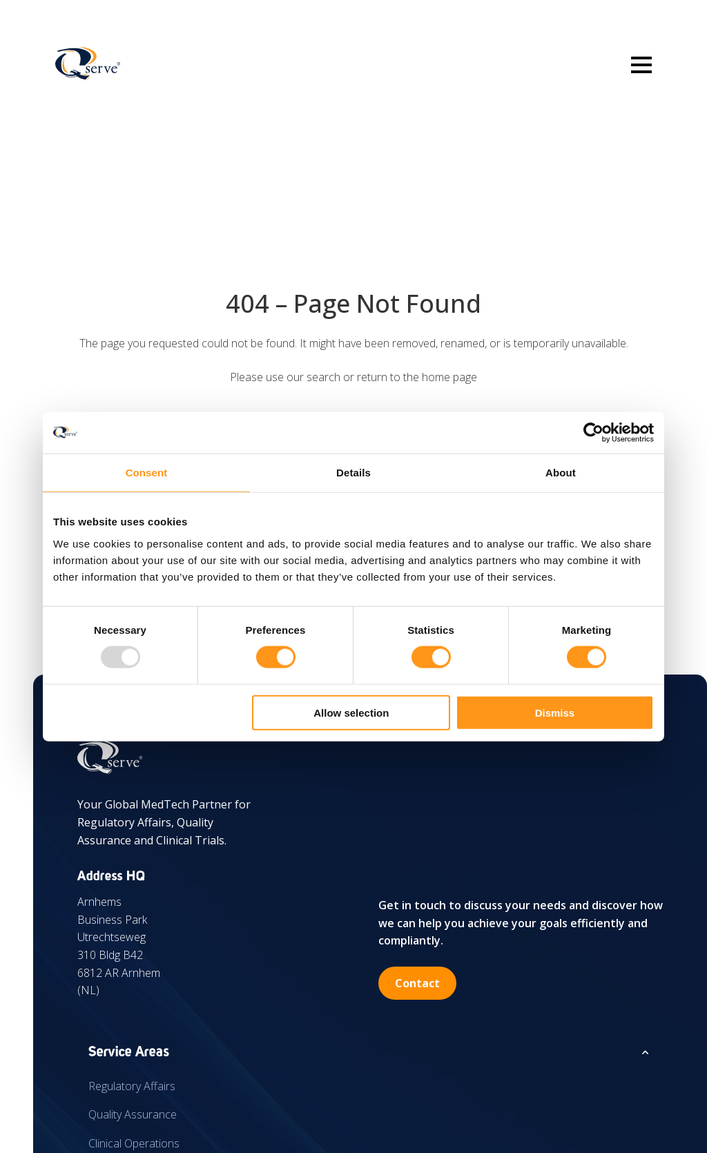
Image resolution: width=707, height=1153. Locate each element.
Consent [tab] (147, 472)
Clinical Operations (134, 1143)
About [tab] (560, 472)
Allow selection (351, 712)
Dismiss (555, 712)
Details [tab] (353, 472)
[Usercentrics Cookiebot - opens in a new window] (593, 433)
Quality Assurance (132, 1114)
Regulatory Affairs (131, 1086)
